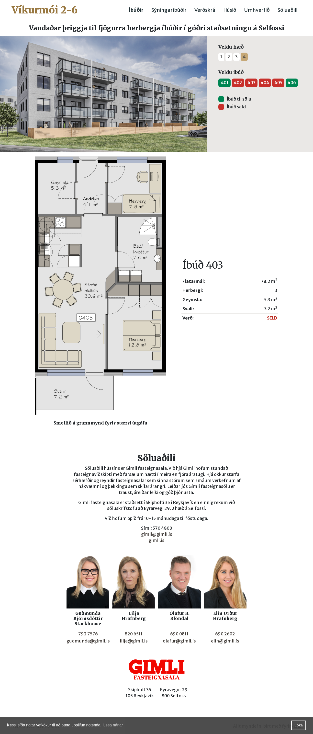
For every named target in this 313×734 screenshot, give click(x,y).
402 (238, 82)
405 (278, 82)
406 (292, 82)
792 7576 (88, 634)
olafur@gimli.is (179, 641)
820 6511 (134, 634)
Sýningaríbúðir (169, 10)
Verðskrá (204, 10)
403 (251, 82)
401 (224, 82)
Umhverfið (257, 10)
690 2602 (225, 634)
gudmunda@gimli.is (88, 641)
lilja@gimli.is (134, 641)
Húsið (229, 10)
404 (265, 82)
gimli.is (156, 540)
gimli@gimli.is (156, 534)
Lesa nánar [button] (113, 725)
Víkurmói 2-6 (45, 10)
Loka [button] (298, 725)
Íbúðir (136, 10)
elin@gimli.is (225, 641)
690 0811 (179, 634)
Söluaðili (287, 10)
